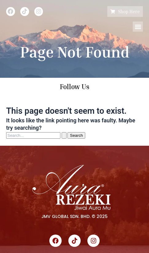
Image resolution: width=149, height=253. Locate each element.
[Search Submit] (64, 135)
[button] (138, 27)
